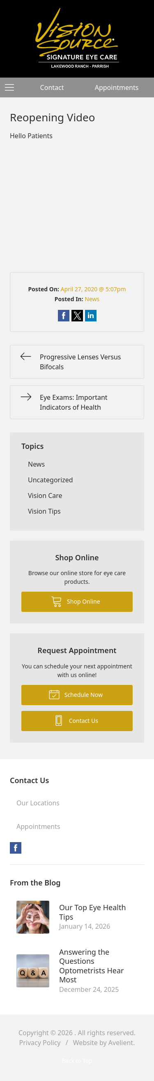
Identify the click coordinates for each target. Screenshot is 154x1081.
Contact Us (75, 720)
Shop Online (75, 601)
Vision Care (45, 495)
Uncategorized (50, 479)
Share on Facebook (63, 315)
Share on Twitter (77, 315)
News (92, 299)
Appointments (117, 87)
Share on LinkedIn (91, 315)
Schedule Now (75, 694)
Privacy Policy (40, 1042)
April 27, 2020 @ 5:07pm (93, 289)
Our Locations (38, 802)
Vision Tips (44, 511)
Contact (52, 87)
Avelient (120, 1042)
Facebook (15, 848)
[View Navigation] (12, 87)
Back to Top (77, 1060)
